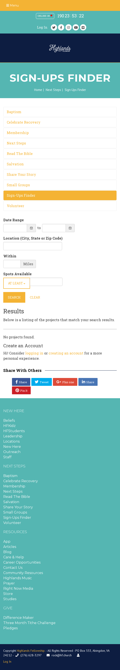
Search (14, 297)
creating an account (66, 353)
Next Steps (53, 90)
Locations (11, 441)
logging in (34, 353)
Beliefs (9, 420)
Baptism (14, 111)
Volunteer (15, 205)
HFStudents (14, 431)
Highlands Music (17, 578)
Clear (35, 297)
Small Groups (18, 185)
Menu (12, 5)
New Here (12, 447)
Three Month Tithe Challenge (29, 623)
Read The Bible (20, 153)
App (6, 541)
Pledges (10, 628)
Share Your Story (21, 174)
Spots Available (17, 274)
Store (8, 594)
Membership (18, 132)
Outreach (11, 452)
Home (38, 90)
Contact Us (12, 568)
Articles (9, 547)
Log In (42, 27)
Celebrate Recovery (24, 122)
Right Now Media (18, 588)
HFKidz (9, 426)
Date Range (13, 220)
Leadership (12, 436)
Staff (7, 457)
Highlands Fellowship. (31, 651)
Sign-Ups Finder (21, 195)
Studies (9, 599)
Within (9, 256)
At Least (16, 283)
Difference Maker (18, 618)
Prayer (9, 583)
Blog (7, 552)
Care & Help (13, 557)
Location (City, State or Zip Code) (33, 238)
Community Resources (23, 573)
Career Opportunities (22, 562)
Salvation (15, 164)
